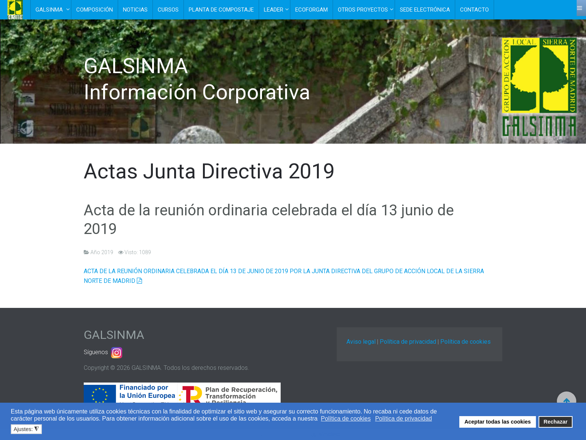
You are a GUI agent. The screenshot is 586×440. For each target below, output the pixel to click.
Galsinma (50, 9)
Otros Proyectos (363, 9)
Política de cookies (465, 341)
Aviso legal (361, 341)
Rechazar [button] (556, 422)
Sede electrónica (425, 9)
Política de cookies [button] (346, 418)
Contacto (474, 9)
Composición (94, 9)
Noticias (135, 9)
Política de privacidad (408, 341)
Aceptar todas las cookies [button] (498, 422)
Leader (273, 9)
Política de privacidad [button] (403, 418)
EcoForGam (311, 9)
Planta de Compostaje (221, 9)
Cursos (168, 9)
